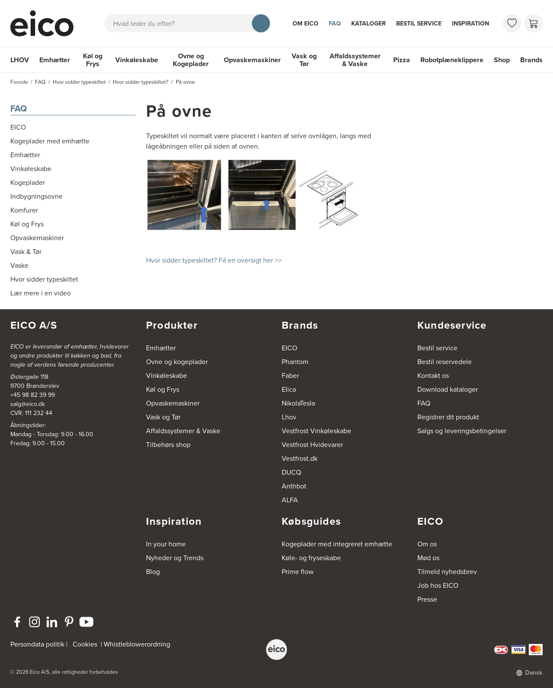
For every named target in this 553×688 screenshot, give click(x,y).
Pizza (401, 60)
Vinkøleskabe (136, 60)
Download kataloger (447, 389)
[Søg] (261, 23)
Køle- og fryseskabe (311, 558)
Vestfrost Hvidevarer (312, 445)
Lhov (289, 417)
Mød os (428, 558)
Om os (427, 544)
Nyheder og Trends (174, 558)
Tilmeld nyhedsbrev (447, 572)
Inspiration (470, 23)
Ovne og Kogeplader (191, 60)
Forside (19, 82)
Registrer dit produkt (448, 417)
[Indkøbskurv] (533, 23)
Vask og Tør (304, 60)
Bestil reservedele (444, 362)
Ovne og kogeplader (177, 362)
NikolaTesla (298, 403)
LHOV (19, 60)
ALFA (290, 500)
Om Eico (305, 23)
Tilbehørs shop (168, 445)
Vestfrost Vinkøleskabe (316, 431)
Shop (502, 60)
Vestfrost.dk (300, 458)
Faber (290, 375)
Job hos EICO (437, 585)
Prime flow (298, 572)
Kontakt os (433, 375)
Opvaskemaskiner (252, 60)
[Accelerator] (45, 23)
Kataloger (368, 23)
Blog (153, 572)
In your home (166, 544)
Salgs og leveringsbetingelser (461, 431)
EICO (289, 348)
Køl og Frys (92, 60)
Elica (289, 389)
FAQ (335, 23)
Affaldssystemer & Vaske (355, 60)
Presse (427, 599)
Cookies (85, 644)
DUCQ (291, 472)
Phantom (295, 362)
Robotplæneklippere (451, 60)
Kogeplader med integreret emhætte (337, 544)
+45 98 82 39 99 (32, 394)
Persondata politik (37, 644)
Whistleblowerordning (137, 644)
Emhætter (54, 60)
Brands (531, 60)
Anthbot (294, 486)
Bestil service (419, 23)
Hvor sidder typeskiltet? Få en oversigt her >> (214, 260)
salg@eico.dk (27, 404)
